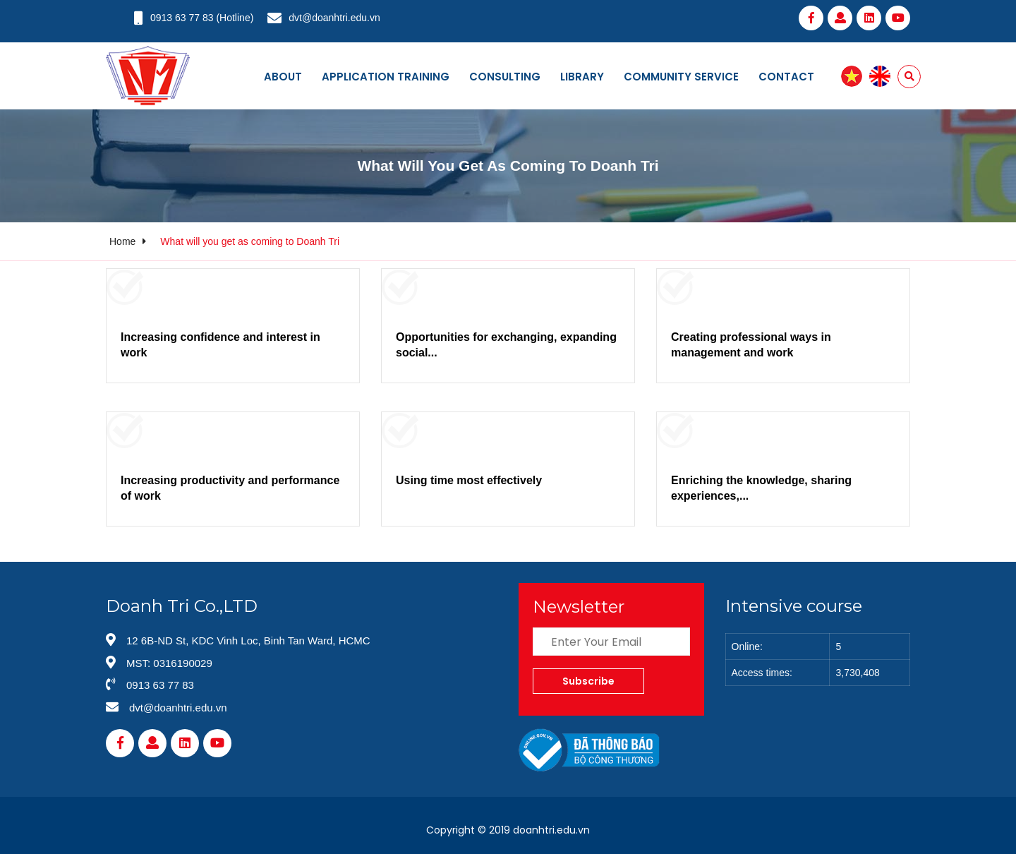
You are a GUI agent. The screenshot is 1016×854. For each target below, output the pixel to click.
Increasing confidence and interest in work (220, 345)
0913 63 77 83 (182, 17)
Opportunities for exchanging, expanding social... (506, 345)
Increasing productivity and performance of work (230, 488)
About (283, 76)
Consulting (504, 76)
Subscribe (588, 681)
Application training (385, 76)
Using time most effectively (469, 480)
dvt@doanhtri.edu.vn (334, 17)
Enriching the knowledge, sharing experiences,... (761, 488)
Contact (786, 76)
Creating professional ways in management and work (751, 345)
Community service (681, 76)
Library (582, 76)
